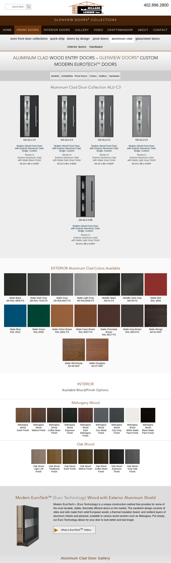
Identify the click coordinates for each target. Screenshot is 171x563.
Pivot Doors (101, 38)
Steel (148, 38)
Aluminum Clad (122, 38)
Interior (76, 46)
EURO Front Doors (29, 38)
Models (55, 76)
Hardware (96, 46)
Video (98, 30)
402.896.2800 (156, 5)
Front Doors (28, 30)
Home (7, 30)
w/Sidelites (67, 76)
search (18, 6)
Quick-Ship (57, 38)
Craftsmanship (120, 30)
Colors (92, 76)
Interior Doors (57, 30)
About (143, 30)
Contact (160, 30)
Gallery (82, 30)
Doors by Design (78, 38)
